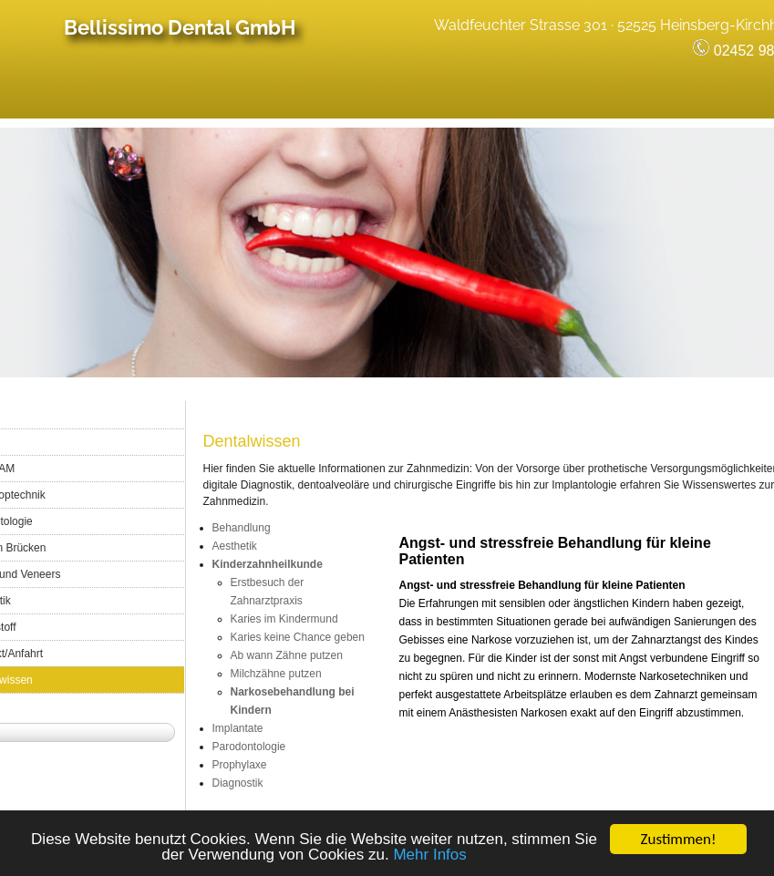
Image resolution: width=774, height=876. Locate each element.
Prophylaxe (239, 764)
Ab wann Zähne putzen (287, 655)
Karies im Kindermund (284, 619)
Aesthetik (234, 546)
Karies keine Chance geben (298, 637)
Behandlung (241, 527)
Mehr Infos (429, 856)
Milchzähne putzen (276, 673)
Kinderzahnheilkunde (267, 564)
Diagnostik (237, 783)
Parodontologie (249, 746)
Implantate (237, 728)
